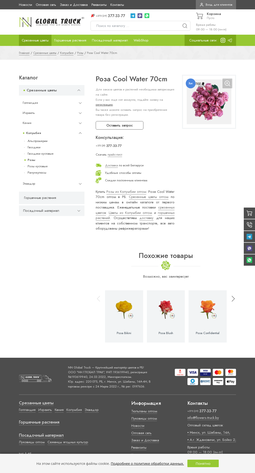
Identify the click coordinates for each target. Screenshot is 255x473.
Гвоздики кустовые (41, 153)
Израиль (29, 113)
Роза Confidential (207, 333)
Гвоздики (34, 147)
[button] (231, 316)
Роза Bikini (124, 333)
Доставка (111, 165)
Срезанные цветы (35, 40)
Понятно (203, 463)
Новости (25, 4)
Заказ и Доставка (74, 4)
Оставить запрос (119, 125)
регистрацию (104, 104)
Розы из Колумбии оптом (126, 191)
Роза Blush (166, 333)
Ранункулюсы (37, 172)
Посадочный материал (110, 40)
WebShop (141, 40)
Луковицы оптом (32, 442)
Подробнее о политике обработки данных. (147, 463)
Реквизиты (99, 4)
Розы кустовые (38, 166)
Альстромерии (37, 141)
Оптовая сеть (46, 4)
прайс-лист (115, 154)
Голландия (30, 103)
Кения (27, 123)
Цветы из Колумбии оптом (130, 212)
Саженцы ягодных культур (67, 442)
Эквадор (29, 183)
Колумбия (33, 133)
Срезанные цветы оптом (148, 196)
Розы (31, 160)
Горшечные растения (70, 40)
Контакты (117, 4)
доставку (146, 217)
